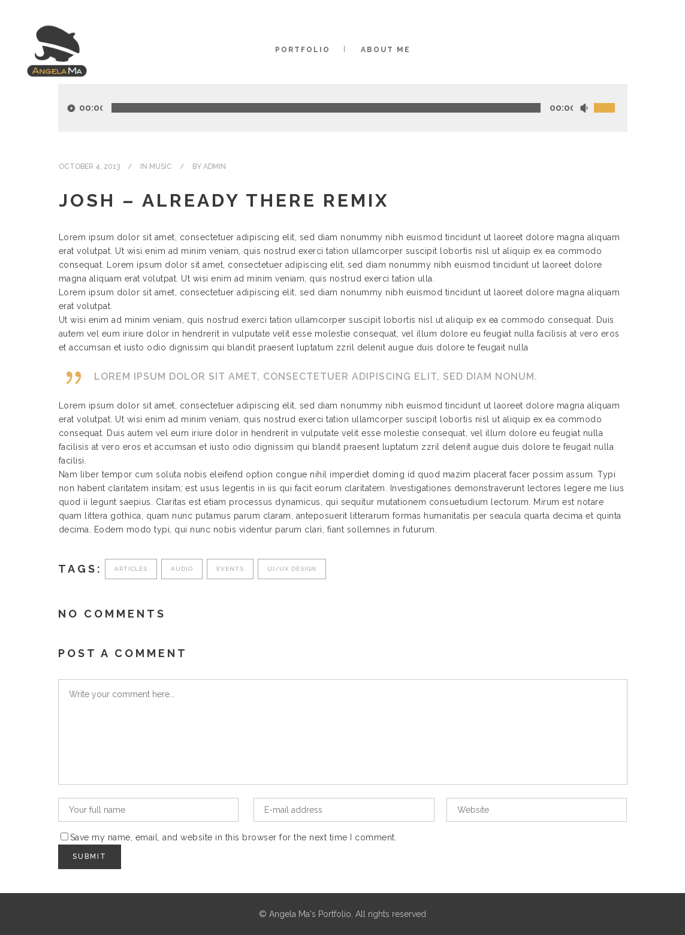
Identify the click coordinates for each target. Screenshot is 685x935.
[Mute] (584, 108)
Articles (130, 568)
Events (230, 568)
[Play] (71, 108)
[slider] (326, 108)
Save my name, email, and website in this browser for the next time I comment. (233, 837)
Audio (182, 568)
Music (160, 166)
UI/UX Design (291, 568)
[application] (342, 108)
